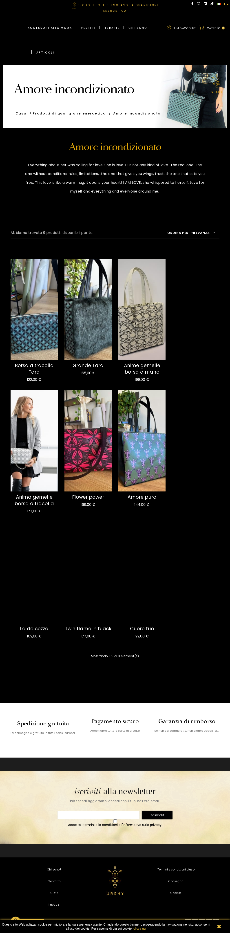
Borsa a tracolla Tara (34, 368)
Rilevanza (203, 232)
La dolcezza (34, 628)
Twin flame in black (88, 628)
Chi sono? (54, 869)
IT (223, 4)
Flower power (88, 496)
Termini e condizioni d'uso (176, 869)
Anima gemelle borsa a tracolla (34, 499)
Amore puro (142, 496)
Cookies (176, 892)
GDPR (54, 892)
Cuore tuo (142, 628)
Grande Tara (88, 365)
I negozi (54, 904)
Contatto (54, 880)
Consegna (176, 880)
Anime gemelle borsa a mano (142, 368)
